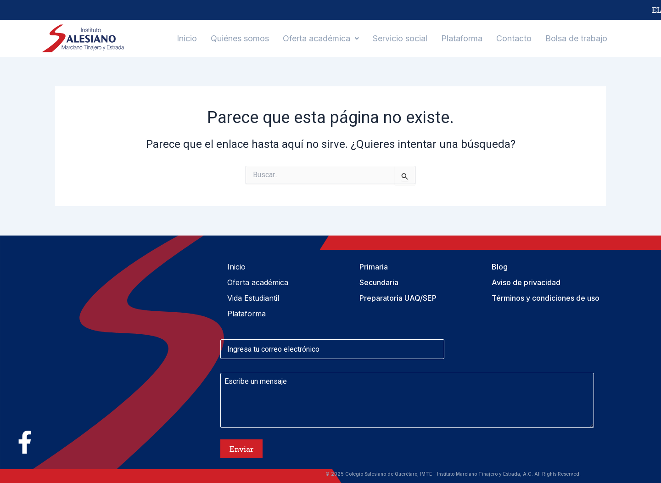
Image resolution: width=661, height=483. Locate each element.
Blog (500, 266)
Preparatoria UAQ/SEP (398, 298)
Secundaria (378, 282)
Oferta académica (321, 38)
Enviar (241, 449)
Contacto (514, 38)
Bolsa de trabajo (576, 38)
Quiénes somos (240, 38)
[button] (321, 39)
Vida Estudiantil (253, 298)
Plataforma (461, 38)
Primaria (373, 266)
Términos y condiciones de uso (545, 298)
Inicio (187, 38)
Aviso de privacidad (526, 282)
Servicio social (400, 38)
